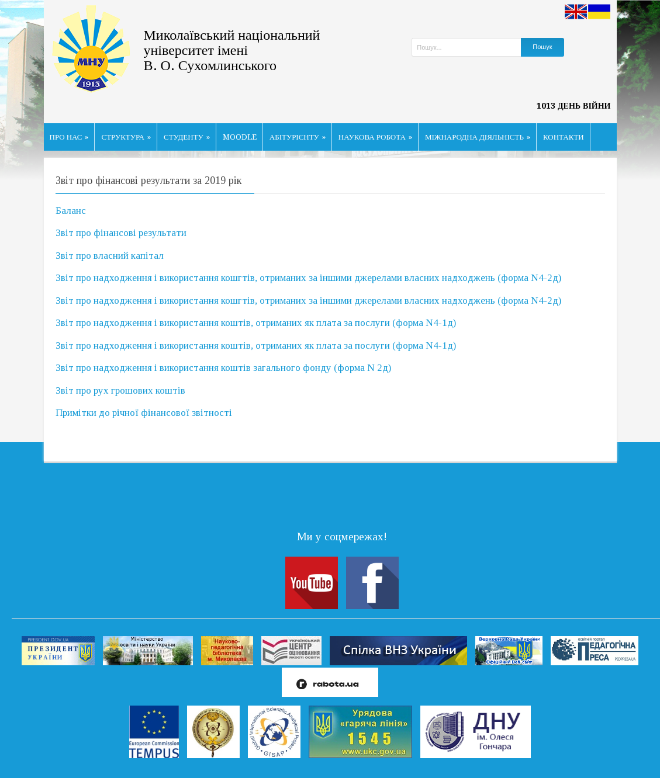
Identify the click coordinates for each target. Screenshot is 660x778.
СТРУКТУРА (126, 137)
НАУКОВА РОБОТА (375, 137)
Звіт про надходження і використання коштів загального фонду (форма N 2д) (223, 367)
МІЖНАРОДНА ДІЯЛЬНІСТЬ (477, 137)
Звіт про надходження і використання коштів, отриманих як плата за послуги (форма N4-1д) (256, 322)
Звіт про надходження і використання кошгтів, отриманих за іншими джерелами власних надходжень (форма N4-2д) (308, 277)
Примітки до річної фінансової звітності (144, 412)
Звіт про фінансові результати (121, 232)
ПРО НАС (69, 137)
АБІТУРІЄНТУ (297, 137)
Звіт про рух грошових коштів (120, 390)
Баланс (71, 210)
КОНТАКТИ (563, 137)
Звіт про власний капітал (110, 255)
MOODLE (240, 137)
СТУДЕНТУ (187, 137)
